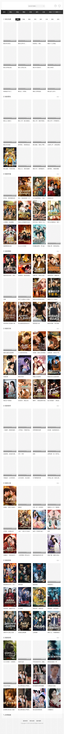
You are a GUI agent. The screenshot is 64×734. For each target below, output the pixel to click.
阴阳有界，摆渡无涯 (38, 608)
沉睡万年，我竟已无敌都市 (40, 275)
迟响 (34, 454)
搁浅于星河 (21, 376)
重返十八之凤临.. (52, 43)
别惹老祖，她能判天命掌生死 (10, 608)
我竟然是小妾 (36, 323)
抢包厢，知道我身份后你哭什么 (56, 430)
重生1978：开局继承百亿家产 (55, 121)
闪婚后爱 (5, 376)
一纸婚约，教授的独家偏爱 (10, 430)
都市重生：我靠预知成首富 (25, 144)
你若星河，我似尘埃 (23, 400)
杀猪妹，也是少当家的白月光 (10, 507)
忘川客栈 (20, 608)
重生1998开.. (51, 67)
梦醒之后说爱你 (37, 376)
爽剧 (24, 12)
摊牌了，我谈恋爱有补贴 (39, 400)
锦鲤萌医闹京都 (7, 246)
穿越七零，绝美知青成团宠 (54, 246)
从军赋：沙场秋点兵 (8, 531)
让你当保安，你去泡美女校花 (25, 478)
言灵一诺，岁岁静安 (38, 507)
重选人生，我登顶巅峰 (24, 168)
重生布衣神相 (6, 144)
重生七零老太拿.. (22, 67)
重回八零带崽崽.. (37, 91)
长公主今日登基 (22, 246)
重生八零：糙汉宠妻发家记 (25, 121)
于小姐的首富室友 (22, 352)
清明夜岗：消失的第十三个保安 (56, 608)
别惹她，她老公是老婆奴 (39, 352)
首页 (4, 12)
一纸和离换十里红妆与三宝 (25, 555)
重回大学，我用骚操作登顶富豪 (41, 168)
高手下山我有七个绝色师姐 (25, 299)
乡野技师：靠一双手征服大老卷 (56, 454)
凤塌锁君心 (50, 584)
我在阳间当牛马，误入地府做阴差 (12, 584)
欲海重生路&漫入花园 (8, 709)
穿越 (17, 12)
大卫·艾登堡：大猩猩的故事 (10, 661)
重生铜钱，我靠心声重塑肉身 (40, 144)
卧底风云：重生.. (37, 43)
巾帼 (4, 299)
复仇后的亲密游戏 (37, 709)
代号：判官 (21, 454)
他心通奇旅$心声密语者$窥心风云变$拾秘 (29, 709)
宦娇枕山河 (50, 198)
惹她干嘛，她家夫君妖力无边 (55, 555)
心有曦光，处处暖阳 (8, 222)
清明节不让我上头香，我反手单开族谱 (13, 632)
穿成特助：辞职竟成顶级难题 (25, 275)
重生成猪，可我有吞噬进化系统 (11, 168)
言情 (30, 12)
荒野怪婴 (20, 584)
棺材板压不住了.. (7, 91)
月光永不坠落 (6, 685)
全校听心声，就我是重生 (54, 144)
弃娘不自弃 (21, 661)
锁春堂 (20, 507)
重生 (11, 12)
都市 (37, 12)
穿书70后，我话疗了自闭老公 (40, 222)
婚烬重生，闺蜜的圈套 (53, 168)
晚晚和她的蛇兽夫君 (38, 555)
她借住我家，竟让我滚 (53, 323)
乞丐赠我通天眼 (37, 478)
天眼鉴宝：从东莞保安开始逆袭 (11, 478)
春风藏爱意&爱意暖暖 (38, 685)
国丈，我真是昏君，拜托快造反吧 (26, 198)
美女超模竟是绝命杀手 (24, 323)
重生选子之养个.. (52, 91)
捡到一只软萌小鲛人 (38, 531)
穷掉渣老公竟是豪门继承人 (10, 323)
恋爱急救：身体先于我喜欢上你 (56, 352)
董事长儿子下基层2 (52, 299)
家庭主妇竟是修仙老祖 (38, 299)
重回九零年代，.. (22, 43)
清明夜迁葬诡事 (22, 632)
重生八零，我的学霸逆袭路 (40, 121)
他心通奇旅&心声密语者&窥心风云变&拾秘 (29, 685)
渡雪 (49, 531)
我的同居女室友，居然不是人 (10, 275)
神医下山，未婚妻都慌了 (54, 632)
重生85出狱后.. (7, 43)
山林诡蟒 (35, 632)
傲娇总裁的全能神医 (8, 352)
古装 (43, 12)
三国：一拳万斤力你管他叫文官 (26, 531)
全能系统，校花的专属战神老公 (11, 454)
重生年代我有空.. (37, 67)
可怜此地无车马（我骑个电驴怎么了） (42, 661)
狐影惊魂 (35, 584)
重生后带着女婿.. (7, 67)
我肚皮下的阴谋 (7, 400)
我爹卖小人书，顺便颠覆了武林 (56, 507)
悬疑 (52, 19)
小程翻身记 (50, 709)
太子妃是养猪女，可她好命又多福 (41, 198)
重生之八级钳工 (7, 121)
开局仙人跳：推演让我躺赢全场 (56, 478)
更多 (59, 96)
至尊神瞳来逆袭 (37, 430)
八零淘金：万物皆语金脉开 (25, 430)
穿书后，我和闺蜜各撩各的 (10, 198)
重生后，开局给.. (22, 91)
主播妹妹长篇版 (52, 685)
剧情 (58, 19)
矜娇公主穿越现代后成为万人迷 (26, 222)
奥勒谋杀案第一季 (52, 661)
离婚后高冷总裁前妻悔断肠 (54, 376)
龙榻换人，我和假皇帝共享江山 (11, 555)
